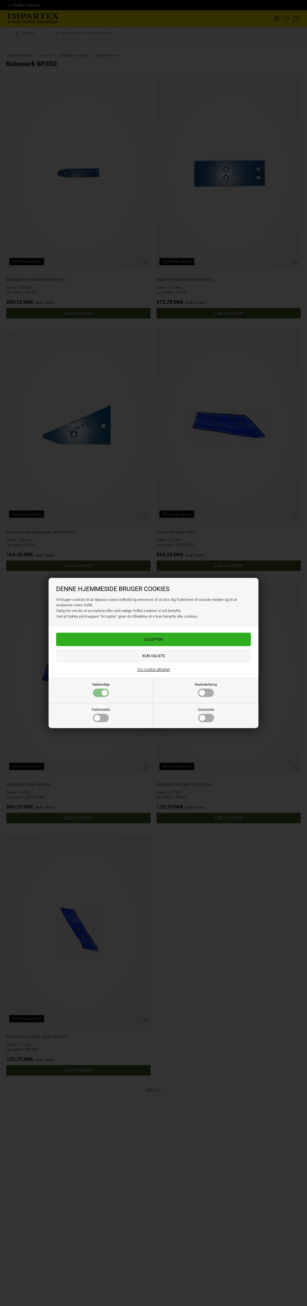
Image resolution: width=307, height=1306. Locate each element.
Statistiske (206, 715)
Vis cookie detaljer (153, 669)
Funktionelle (101, 715)
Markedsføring (206, 690)
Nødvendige (101, 690)
